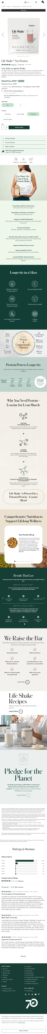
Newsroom (5, 975)
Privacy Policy (40, 1018)
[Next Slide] (40, 545)
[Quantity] (4, 127)
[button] (23, 138)
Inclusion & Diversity (31, 981)
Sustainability (29, 970)
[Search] (36, 2)
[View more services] (21, 64)
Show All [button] (23, 956)
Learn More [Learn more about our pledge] (23, 795)
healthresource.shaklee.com (35, 812)
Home (4, 6)
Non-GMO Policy (30, 975)
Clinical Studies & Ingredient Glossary (35, 977)
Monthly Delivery (7, 91)
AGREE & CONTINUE (23, 1030)
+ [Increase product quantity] (6, 127)
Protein (8, 6)
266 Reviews (14, 64)
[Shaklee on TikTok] (32, 993)
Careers (5, 981)
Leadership (28, 966)
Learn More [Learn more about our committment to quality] (23, 682)
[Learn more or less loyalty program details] (7, 97)
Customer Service (7, 988)
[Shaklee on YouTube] (35, 994)
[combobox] (19, 91)
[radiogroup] (23, 105)
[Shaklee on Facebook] (29, 994)
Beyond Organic (30, 973)
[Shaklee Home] (9, 2)
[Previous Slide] (6, 545)
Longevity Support (16, 6)
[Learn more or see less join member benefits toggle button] (4, 88)
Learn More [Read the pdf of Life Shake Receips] (16, 711)
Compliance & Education (32, 983)
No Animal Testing (30, 968)
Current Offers (6, 971)
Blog (29, 990)
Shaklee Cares (6, 973)
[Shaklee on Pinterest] (38, 994)
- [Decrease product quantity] (2, 127)
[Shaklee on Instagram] (25, 994)
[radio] (7, 105)
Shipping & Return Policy (9, 990)
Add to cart (19, 127)
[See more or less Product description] (3, 76)
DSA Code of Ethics (8, 979)
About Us (5, 968)
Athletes (5, 977)
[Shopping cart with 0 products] (43, 2)
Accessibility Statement (32, 979)
